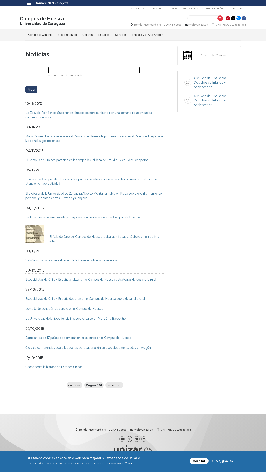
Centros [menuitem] (87, 35)
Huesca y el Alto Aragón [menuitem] (147, 35)
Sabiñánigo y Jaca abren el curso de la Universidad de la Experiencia (71, 261)
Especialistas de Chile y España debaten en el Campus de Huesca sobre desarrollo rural (85, 299)
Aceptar (199, 461)
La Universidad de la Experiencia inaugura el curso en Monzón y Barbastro (75, 319)
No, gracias (224, 461)
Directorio (232, 8)
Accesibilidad (132, 8)
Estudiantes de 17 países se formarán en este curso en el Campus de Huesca (78, 338)
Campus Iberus (184, 8)
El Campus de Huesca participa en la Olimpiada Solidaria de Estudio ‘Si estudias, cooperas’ (87, 160)
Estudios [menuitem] (104, 35)
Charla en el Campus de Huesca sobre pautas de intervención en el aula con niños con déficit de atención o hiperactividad (91, 182)
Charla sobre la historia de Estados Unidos (53, 367)
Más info (131, 464)
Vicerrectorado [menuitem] (67, 35)
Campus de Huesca (47, 19)
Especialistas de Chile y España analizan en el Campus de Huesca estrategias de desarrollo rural (90, 280)
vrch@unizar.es (193, 25)
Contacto (150, 8)
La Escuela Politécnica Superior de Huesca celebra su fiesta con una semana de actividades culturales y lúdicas (88, 115)
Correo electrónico (209, 8)
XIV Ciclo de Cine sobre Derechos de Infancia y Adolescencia (210, 83)
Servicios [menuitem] (121, 35)
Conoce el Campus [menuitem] (40, 35)
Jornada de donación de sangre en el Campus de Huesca (64, 309)
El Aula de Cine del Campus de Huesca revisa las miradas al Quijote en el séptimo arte (104, 239)
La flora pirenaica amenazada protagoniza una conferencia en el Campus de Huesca (82, 218)
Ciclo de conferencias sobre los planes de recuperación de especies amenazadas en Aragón (88, 348)
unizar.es (166, 8)
